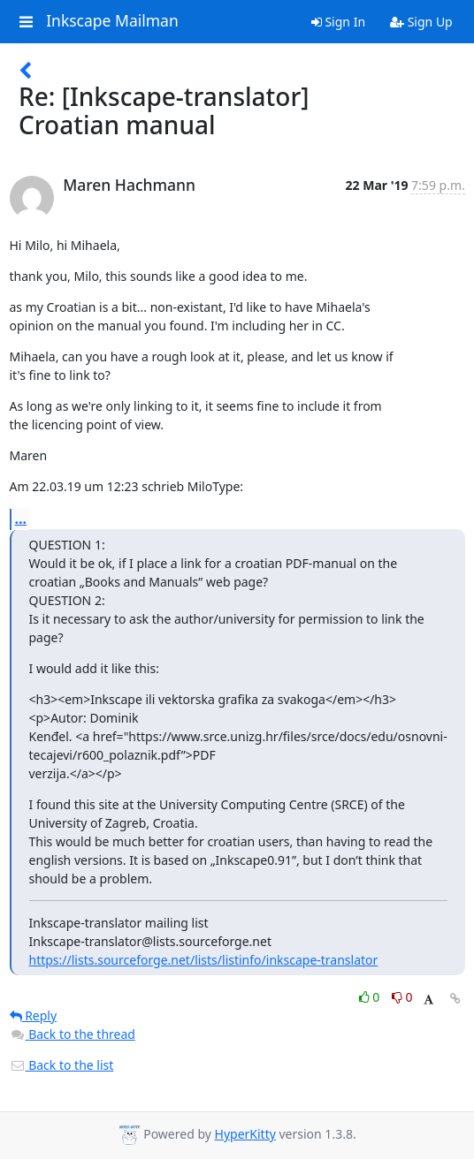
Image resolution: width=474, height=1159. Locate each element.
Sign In (338, 21)
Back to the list (62, 1065)
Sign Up (421, 21)
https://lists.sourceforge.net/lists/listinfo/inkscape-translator (203, 959)
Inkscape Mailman (112, 21)
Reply (33, 1015)
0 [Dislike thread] (402, 997)
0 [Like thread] (371, 997)
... (21, 518)
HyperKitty (245, 1133)
